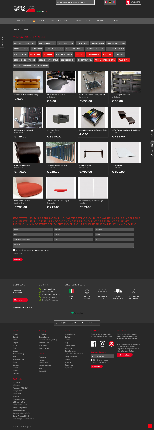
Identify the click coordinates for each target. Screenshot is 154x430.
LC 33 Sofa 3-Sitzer (115, 49)
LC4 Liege (79, 54)
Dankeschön (43, 371)
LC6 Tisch (107, 54)
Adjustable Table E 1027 (24, 43)
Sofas (15, 340)
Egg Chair (16, 396)
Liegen (15, 343)
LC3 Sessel (48, 54)
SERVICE (101, 21)
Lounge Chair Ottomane (24, 60)
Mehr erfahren (19, 300)
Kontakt (67, 359)
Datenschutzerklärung (39, 250)
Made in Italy (43, 363)
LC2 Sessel (17, 382)
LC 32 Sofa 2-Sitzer (95, 49)
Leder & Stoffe (70, 345)
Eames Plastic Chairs (20, 405)
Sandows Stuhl (85, 60)
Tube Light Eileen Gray (105, 60)
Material (41, 360)
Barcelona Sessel (65, 43)
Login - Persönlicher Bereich (74, 354)
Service (16, 29)
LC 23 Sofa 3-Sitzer (74, 49)
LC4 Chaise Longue (64, 54)
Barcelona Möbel (19, 410)
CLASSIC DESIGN (83, 21)
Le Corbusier (43, 334)
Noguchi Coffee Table (48, 60)
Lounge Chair (17, 391)
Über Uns (42, 354)
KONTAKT (115, 21)
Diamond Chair (97, 43)
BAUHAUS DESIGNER (60, 21)
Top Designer (43, 331)
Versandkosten (70, 334)
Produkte (16, 331)
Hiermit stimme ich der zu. (31, 250)
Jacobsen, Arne (44, 343)
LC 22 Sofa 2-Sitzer (54, 49)
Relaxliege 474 (67, 60)
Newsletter (68, 362)
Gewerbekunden (70, 351)
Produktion (42, 357)
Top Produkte (17, 379)
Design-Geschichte (71, 357)
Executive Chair (21, 49)
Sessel (15, 334)
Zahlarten (68, 337)
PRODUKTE (20, 21)
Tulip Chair (124, 60)
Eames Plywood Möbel (21, 416)
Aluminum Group (18, 354)
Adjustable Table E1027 (21, 388)
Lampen (16, 365)
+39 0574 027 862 (91, 323)
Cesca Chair (17, 394)
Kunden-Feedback (45, 366)
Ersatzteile (26, 29)
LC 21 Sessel (37, 49)
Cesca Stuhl (82, 43)
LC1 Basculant (20, 54)
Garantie (67, 340)
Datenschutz (69, 365)
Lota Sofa (119, 54)
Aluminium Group (19, 399)
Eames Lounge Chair (116, 43)
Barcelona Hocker (47, 43)
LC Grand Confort (19, 402)
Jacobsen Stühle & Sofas (21, 413)
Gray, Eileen (43, 345)
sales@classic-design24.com (69, 323)
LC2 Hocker (35, 54)
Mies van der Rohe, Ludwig (48, 340)
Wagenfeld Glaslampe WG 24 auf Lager (31, 66)
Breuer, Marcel (44, 348)
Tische (15, 362)
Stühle (15, 348)
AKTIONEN (38, 20)
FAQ (66, 343)
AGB (40, 368)
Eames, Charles (44, 337)
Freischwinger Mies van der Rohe (24, 419)
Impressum (68, 368)
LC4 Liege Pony (93, 54)
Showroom (68, 348)
